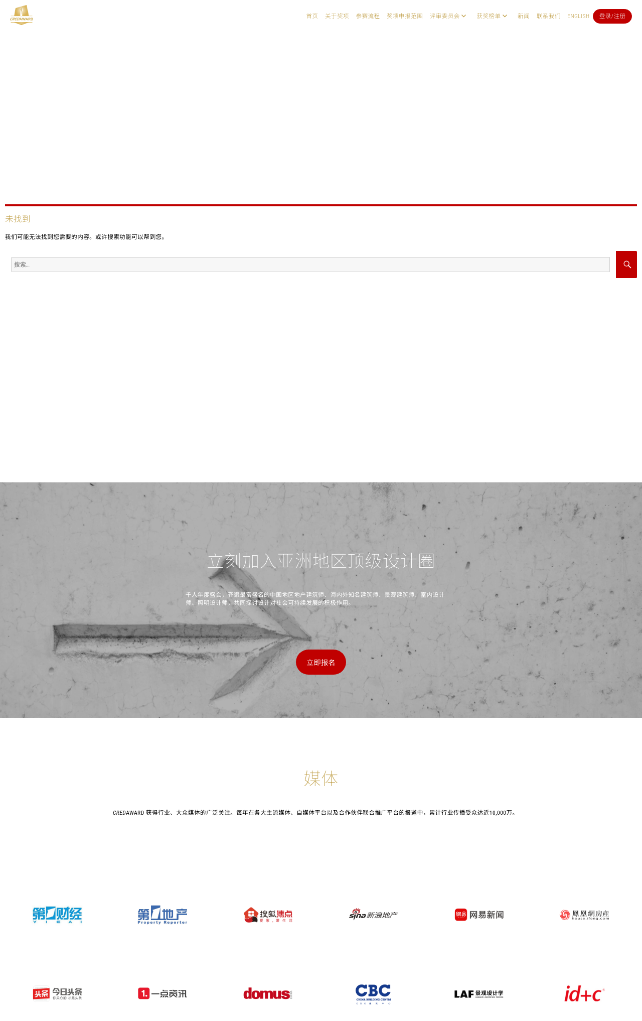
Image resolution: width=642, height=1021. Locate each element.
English (578, 16)
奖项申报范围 (405, 16)
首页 (312, 16)
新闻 (524, 16)
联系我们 (549, 16)
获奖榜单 (488, 16)
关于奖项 (337, 16)
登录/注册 (612, 16)
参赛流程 (368, 16)
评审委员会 (445, 16)
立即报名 (321, 663)
